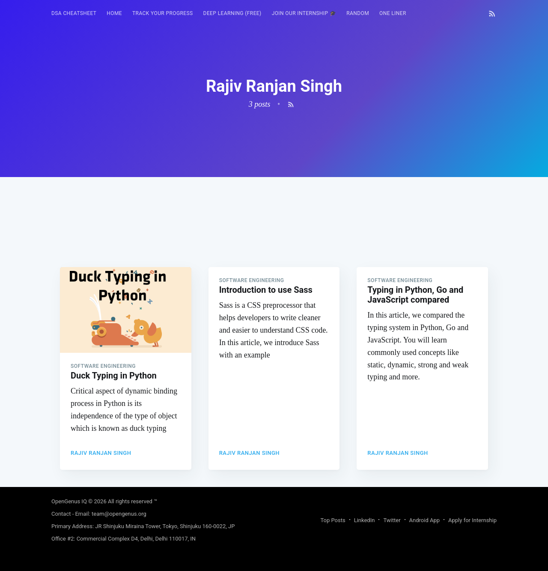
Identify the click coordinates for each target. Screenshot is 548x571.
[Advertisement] (274, 237)
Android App (424, 520)
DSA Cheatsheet (73, 13)
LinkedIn (364, 520)
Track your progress (162, 13)
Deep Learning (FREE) (232, 13)
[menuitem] (73, 13)
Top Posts (332, 520)
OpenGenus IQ (69, 501)
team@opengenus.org (119, 514)
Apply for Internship (472, 520)
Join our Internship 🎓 (304, 13)
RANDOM (357, 13)
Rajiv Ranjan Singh (101, 453)
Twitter (391, 520)
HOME (114, 13)
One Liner (392, 13)
